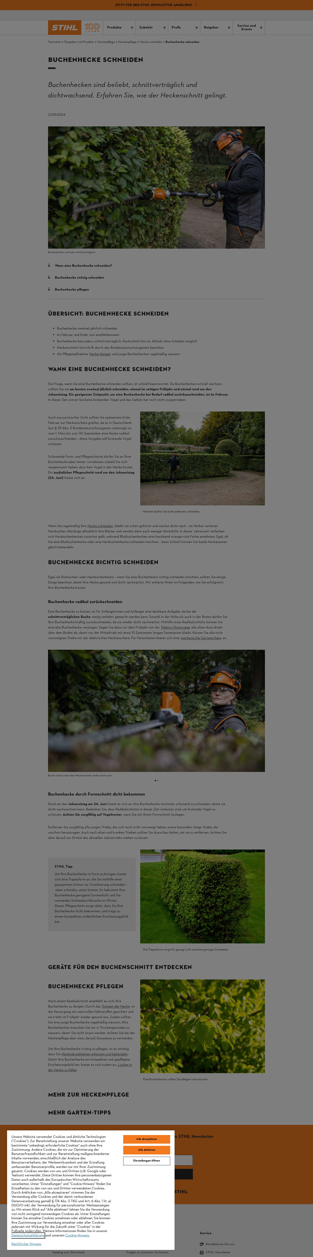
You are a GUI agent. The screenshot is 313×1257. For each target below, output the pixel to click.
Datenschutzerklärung (28, 1235)
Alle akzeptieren (146, 1139)
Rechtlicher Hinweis (26, 1244)
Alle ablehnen (146, 1150)
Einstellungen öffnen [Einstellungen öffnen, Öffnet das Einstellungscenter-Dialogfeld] (146, 1161)
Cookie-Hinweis (77, 1235)
